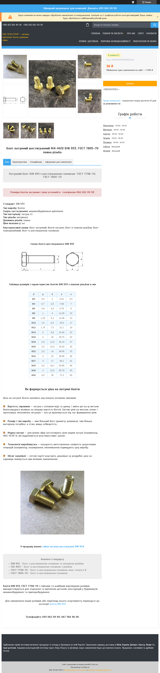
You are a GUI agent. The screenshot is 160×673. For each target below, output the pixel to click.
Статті (141, 33)
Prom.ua (94, 664)
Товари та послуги (112, 33)
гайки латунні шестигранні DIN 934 (63, 546)
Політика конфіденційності (115, 41)
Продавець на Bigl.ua (80, 667)
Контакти (151, 33)
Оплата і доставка (88, 41)
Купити (130, 84)
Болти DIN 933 (58, 604)
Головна (95, 33)
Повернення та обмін (144, 41)
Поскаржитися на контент (75, 670)
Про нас (131, 33)
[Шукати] (154, 25)
